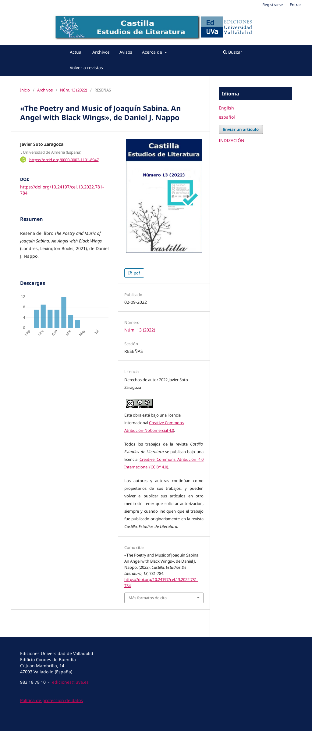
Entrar (295, 4)
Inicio (25, 90)
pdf (136, 273)
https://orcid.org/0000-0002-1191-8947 (64, 159)
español (227, 117)
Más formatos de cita (148, 597)
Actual (76, 52)
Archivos (101, 52)
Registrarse (272, 4)
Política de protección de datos (51, 700)
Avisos (125, 52)
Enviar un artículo (241, 129)
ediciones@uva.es (70, 682)
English (226, 108)
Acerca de (152, 52)
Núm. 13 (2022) (73, 90)
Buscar (232, 52)
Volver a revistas (86, 67)
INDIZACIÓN (231, 140)
